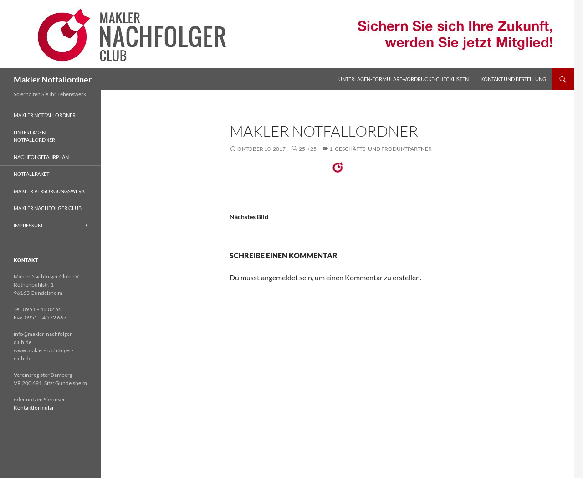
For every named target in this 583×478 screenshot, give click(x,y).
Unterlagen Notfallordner (34, 136)
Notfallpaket (31, 174)
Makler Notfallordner (53, 79)
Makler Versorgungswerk (49, 191)
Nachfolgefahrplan (41, 157)
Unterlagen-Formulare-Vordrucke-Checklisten (403, 79)
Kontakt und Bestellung (513, 79)
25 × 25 (308, 148)
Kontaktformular (34, 407)
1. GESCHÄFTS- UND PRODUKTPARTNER (380, 148)
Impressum (28, 225)
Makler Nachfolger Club (48, 208)
